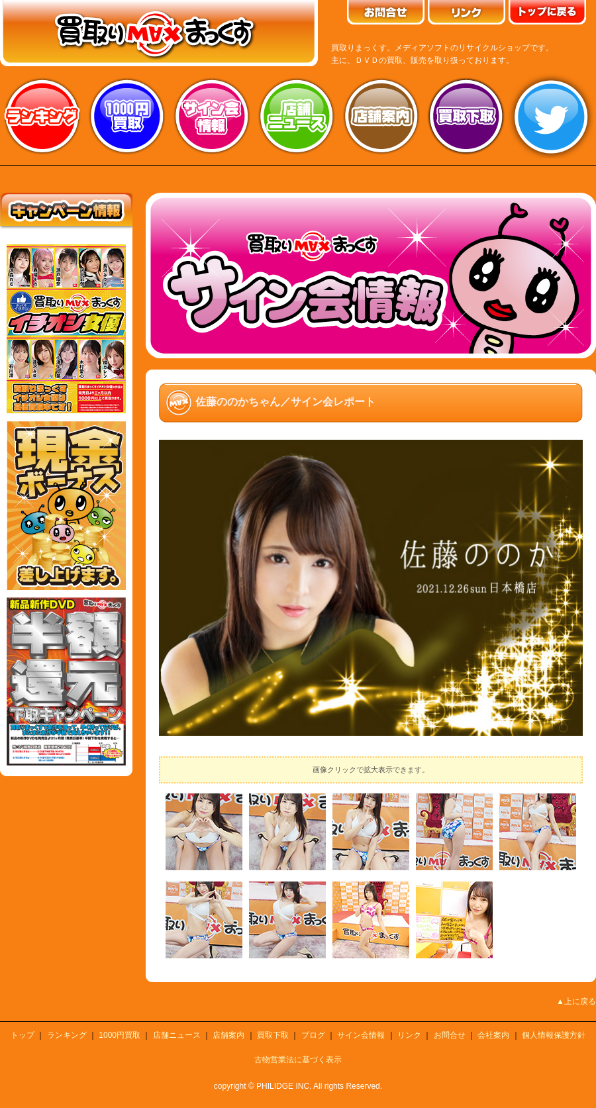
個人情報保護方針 (553, 1035)
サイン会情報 (212, 116)
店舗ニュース (296, 116)
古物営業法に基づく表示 (298, 1059)
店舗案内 (381, 116)
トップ (22, 1035)
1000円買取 (119, 1035)
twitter (551, 116)
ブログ (313, 1035)
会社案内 (493, 1035)
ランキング (42, 116)
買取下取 (273, 1035)
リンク (409, 1035)
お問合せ (450, 1035)
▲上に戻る (576, 1001)
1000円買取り (127, 116)
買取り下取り (466, 116)
